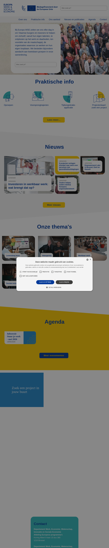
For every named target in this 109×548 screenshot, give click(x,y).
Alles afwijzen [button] (64, 282)
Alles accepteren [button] (45, 282)
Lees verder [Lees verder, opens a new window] (79, 267)
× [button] (90, 259)
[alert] (54, 274)
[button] (54, 287)
